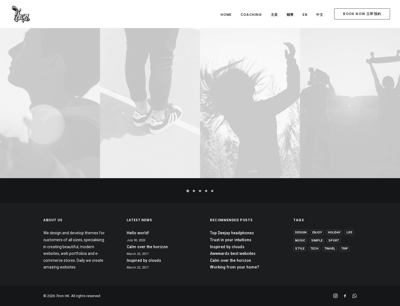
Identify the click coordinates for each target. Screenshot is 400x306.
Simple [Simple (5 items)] (316, 240)
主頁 (274, 14)
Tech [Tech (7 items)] (314, 248)
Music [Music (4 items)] (300, 240)
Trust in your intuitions (230, 240)
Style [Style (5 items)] (299, 248)
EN (304, 14)
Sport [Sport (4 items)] (333, 240)
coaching (251, 14)
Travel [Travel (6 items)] (329, 248)
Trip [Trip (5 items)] (344, 248)
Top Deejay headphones (232, 233)
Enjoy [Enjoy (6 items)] (317, 232)
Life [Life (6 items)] (349, 232)
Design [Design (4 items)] (300, 232)
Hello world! (138, 233)
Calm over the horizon (147, 247)
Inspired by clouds (144, 260)
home (226, 14)
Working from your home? (234, 267)
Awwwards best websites (233, 253)
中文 (319, 14)
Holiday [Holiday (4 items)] (334, 232)
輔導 (290, 14)
